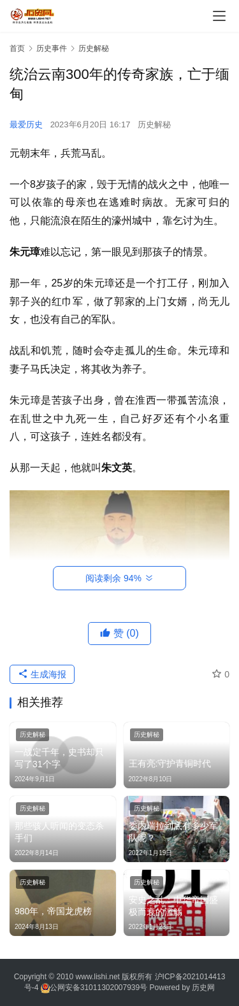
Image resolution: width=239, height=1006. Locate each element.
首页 (17, 48)
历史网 (203, 987)
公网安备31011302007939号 (98, 987)
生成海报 (42, 674)
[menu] (219, 15)
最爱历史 (26, 124)
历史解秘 (154, 124)
